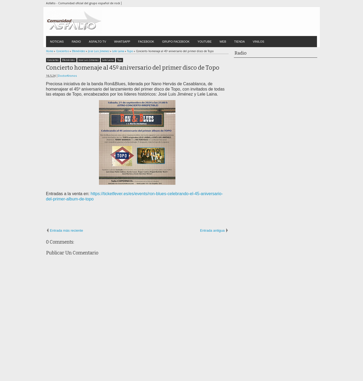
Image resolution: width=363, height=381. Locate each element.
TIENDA (239, 41)
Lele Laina (108, 60)
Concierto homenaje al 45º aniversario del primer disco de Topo (132, 67)
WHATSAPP (122, 41)
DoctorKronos (67, 76)
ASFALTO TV (97, 41)
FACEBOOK (146, 41)
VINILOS (258, 41)
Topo (119, 60)
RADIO (76, 41)
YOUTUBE (205, 41)
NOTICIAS (57, 41)
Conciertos (53, 60)
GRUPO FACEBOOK (176, 41)
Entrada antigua (212, 230)
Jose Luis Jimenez (89, 60)
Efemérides (68, 60)
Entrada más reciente (66, 230)
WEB (223, 41)
